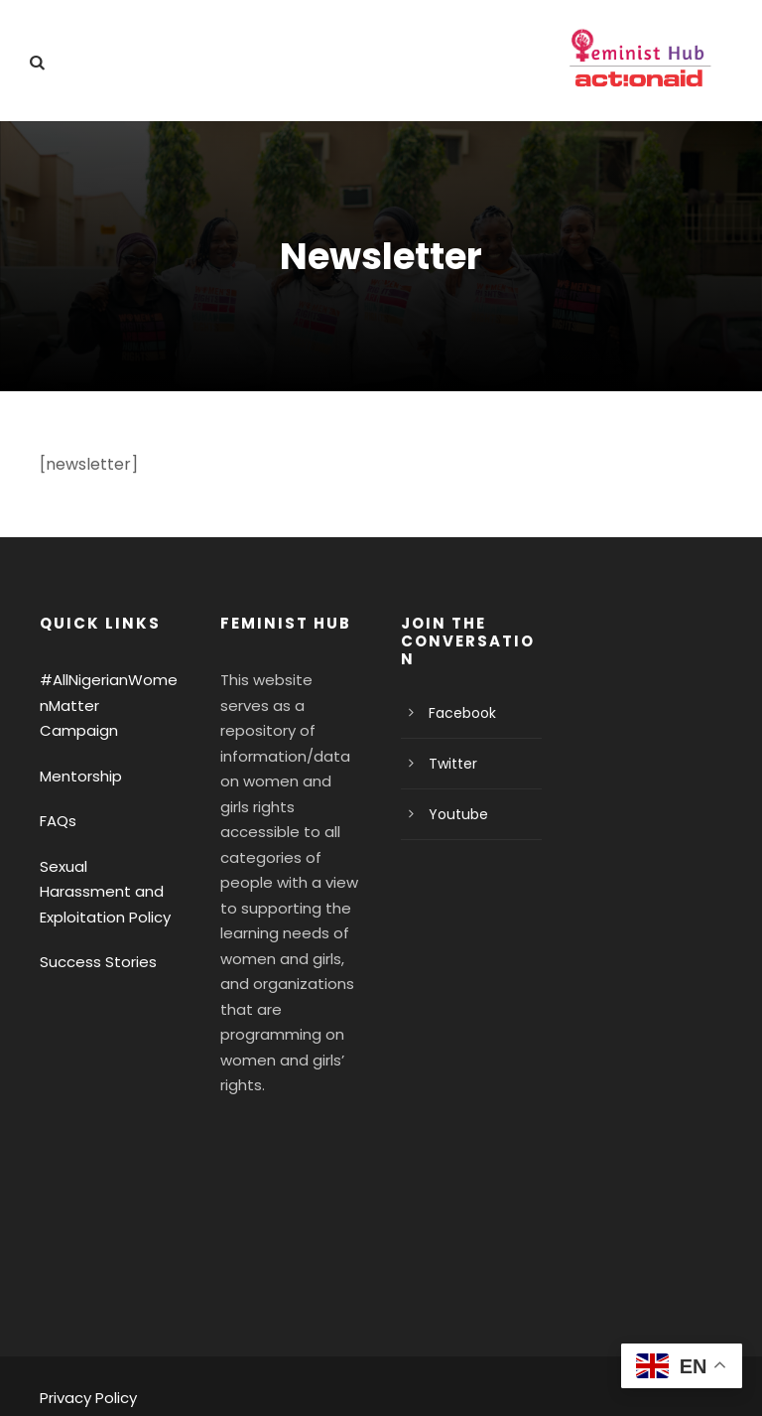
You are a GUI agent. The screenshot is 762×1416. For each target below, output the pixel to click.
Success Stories (93, 936)
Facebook (459, 713)
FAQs (58, 795)
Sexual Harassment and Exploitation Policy (105, 866)
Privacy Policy (86, 1347)
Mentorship (76, 750)
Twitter (449, 764)
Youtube (454, 814)
